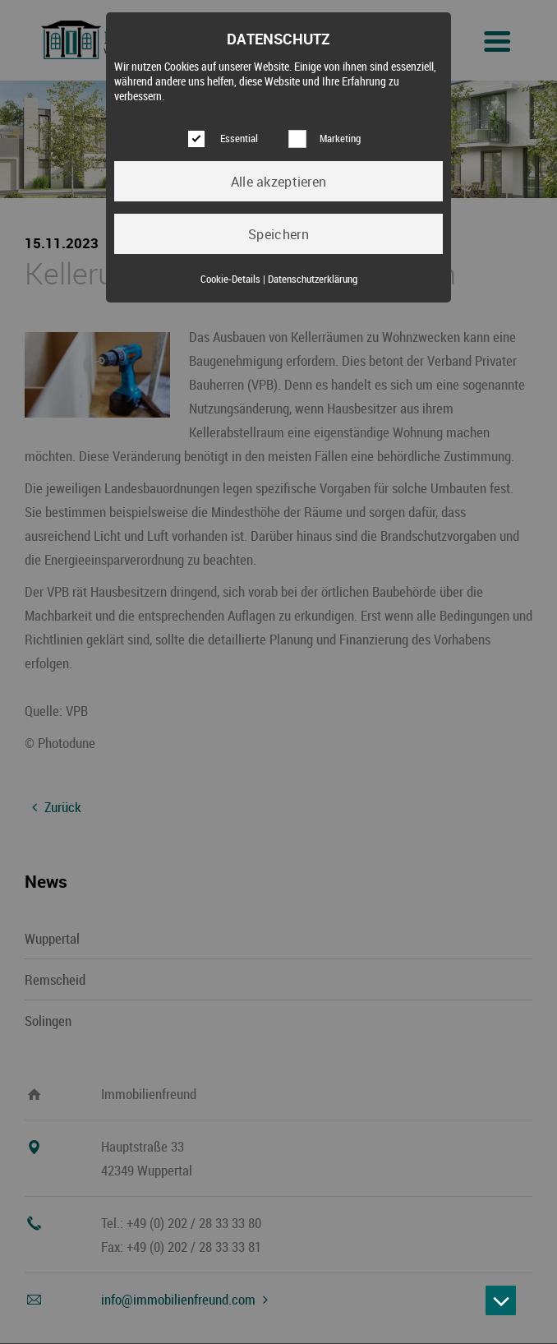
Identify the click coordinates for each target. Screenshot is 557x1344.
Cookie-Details (230, 279)
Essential (239, 138)
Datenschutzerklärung (312, 279)
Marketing (340, 138)
